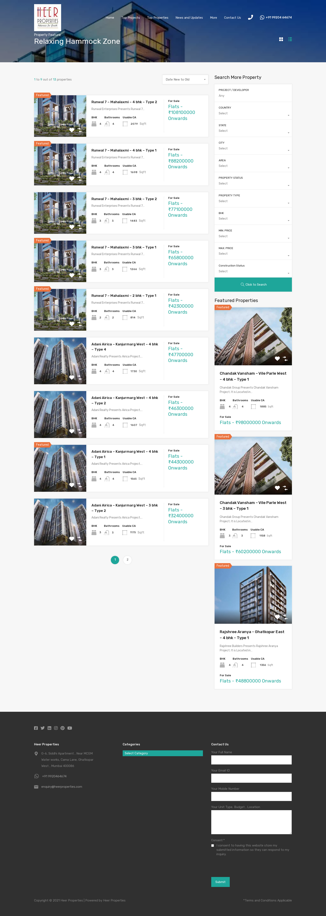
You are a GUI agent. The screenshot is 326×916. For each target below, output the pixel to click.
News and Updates (189, 18)
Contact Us (232, 18)
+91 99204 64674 (279, 17)
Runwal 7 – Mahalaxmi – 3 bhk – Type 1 (123, 247)
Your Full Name (221, 752)
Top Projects (130, 18)
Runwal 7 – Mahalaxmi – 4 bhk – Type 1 (124, 150)
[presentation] (234, 866)
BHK (221, 213)
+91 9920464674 (54, 776)
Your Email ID (220, 770)
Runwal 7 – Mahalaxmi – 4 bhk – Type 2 (124, 102)
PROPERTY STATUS (231, 177)
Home (110, 18)
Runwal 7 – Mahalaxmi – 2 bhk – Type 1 (123, 296)
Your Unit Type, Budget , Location (235, 807)
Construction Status (232, 265)
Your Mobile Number (225, 789)
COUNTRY (225, 107)
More (213, 18)
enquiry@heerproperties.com (61, 787)
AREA (222, 160)
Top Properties (157, 18)
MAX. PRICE (226, 248)
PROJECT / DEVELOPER (234, 90)
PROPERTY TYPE (229, 195)
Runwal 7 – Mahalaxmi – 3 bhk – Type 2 (124, 199)
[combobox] (185, 79)
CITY (222, 142)
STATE (222, 125)
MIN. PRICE (225, 230)
